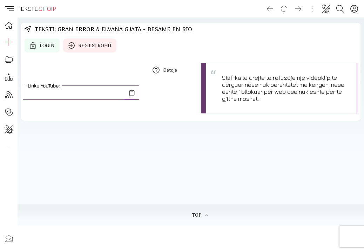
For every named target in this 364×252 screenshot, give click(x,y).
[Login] (354, 9)
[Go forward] (298, 9)
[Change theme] (326, 9)
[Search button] (340, 9)
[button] (9, 9)
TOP (200, 215)
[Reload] (284, 9)
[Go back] (270, 9)
